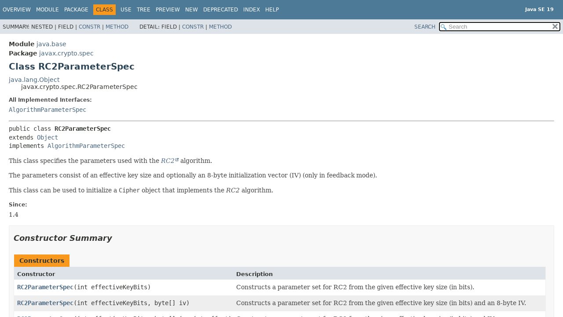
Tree (143, 10)
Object (47, 137)
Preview (168, 10)
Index (251, 10)
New (191, 10)
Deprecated (220, 10)
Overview (17, 10)
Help (272, 10)
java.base (51, 44)
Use (126, 10)
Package (76, 10)
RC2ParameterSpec (45, 287)
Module (47, 10)
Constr (89, 27)
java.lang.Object (34, 79)
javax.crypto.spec (66, 53)
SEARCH (424, 27)
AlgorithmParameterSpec (47, 109)
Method (117, 27)
